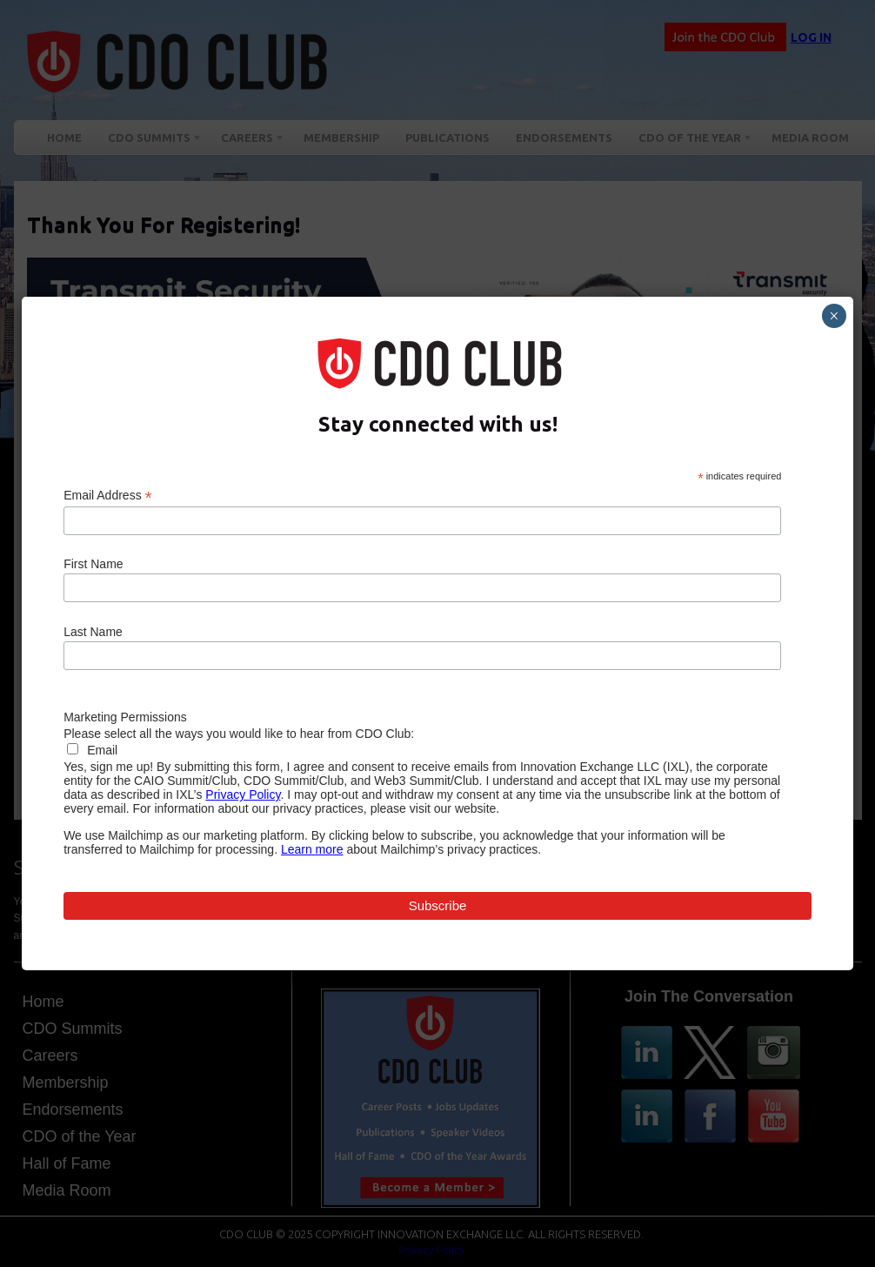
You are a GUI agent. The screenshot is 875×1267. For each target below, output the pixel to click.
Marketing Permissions (125, 717)
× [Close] (833, 315)
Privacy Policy (242, 794)
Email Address (107, 495)
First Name (93, 564)
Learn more (312, 849)
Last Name (93, 632)
